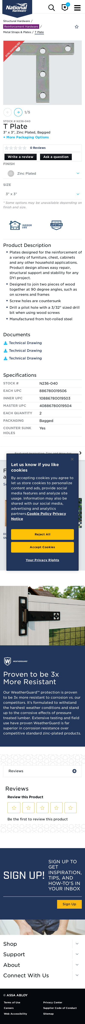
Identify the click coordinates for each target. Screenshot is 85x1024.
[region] (42, 512)
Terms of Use (12, 1002)
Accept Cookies (42, 547)
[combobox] (42, 173)
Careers (9, 1008)
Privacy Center (52, 1002)
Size (7, 185)
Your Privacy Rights (42, 560)
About (11, 965)
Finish (9, 164)
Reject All (42, 534)
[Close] (72, 459)
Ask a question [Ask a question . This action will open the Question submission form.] (56, 157)
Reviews (16, 771)
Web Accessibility (15, 1013)
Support (14, 954)
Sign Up (69, 904)
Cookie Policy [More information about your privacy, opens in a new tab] (39, 514)
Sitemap (48, 1013)
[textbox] (42, 173)
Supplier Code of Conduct (60, 1008)
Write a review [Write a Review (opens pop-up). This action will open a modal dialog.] (20, 157)
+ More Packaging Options (26, 137)
